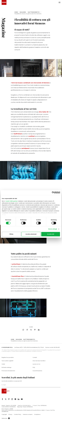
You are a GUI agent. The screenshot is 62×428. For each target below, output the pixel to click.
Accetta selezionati (31, 234)
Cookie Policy (17, 414)
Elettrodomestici (34, 12)
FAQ (34, 367)
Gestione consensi (27, 414)
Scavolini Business (37, 370)
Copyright (4, 414)
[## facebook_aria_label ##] (2, 399)
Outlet (3, 364)
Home (16, 12)
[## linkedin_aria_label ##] (18, 399)
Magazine (23, 12)
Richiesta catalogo (6, 367)
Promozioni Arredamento (8, 370)
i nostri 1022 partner (11, 201)
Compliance (37, 414)
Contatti (35, 357)
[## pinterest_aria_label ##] (9, 399)
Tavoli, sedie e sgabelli (7, 360)
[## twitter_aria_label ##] (5, 399)
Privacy (10, 414)
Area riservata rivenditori (39, 360)
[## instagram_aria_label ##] (12, 399)
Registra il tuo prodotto (8, 357)
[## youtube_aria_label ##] (22, 399)
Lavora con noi (36, 364)
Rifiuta (11, 234)
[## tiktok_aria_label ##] (15, 399)
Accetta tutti (50, 234)
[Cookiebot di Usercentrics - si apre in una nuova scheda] (53, 192)
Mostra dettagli (52, 229)
